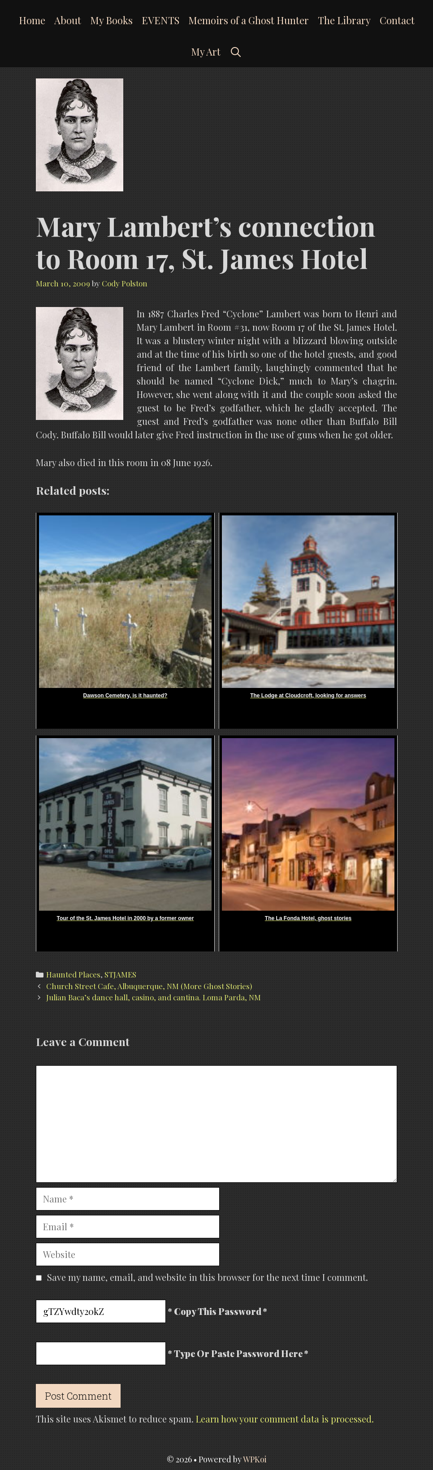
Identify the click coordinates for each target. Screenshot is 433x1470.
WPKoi (255, 1459)
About (67, 20)
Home (32, 20)
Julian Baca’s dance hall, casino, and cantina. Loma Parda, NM (153, 997)
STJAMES (120, 974)
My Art (206, 51)
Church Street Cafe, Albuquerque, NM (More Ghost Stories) (149, 986)
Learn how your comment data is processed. (285, 1419)
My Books (111, 20)
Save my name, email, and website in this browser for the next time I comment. (207, 1277)
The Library (344, 20)
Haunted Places (73, 974)
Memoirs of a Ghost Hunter (248, 20)
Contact (397, 20)
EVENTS (160, 20)
